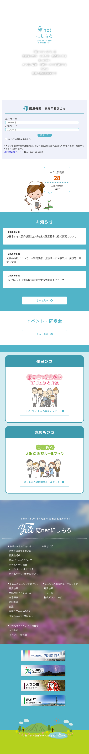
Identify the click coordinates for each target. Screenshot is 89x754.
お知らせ (13, 630)
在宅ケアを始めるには (20, 611)
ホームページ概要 (18, 564)
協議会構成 (14, 555)
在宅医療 (13, 597)
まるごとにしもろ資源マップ (24, 583)
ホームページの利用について (23, 573)
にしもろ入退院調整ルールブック (61, 583)
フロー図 (48, 593)
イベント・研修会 (18, 634)
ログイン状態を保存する (17, 139)
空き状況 (48, 546)
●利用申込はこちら (12, 152)
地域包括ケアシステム (20, 593)
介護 (11, 606)
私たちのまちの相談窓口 (21, 615)
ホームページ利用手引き (21, 569)
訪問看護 (13, 602)
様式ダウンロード (53, 597)
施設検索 (13, 588)
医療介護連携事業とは (20, 550)
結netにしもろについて (20, 560)
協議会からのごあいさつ (21, 546)
